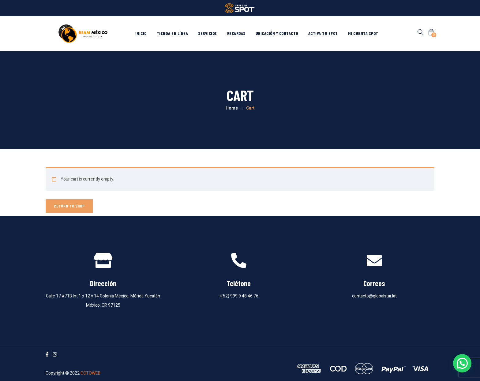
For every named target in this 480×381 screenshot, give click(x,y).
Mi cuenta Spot (363, 33)
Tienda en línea (172, 33)
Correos (374, 283)
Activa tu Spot (323, 33)
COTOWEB (90, 373)
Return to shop (69, 205)
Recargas (236, 33)
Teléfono (239, 283)
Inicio (141, 33)
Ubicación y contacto (277, 33)
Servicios (207, 33)
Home (232, 108)
